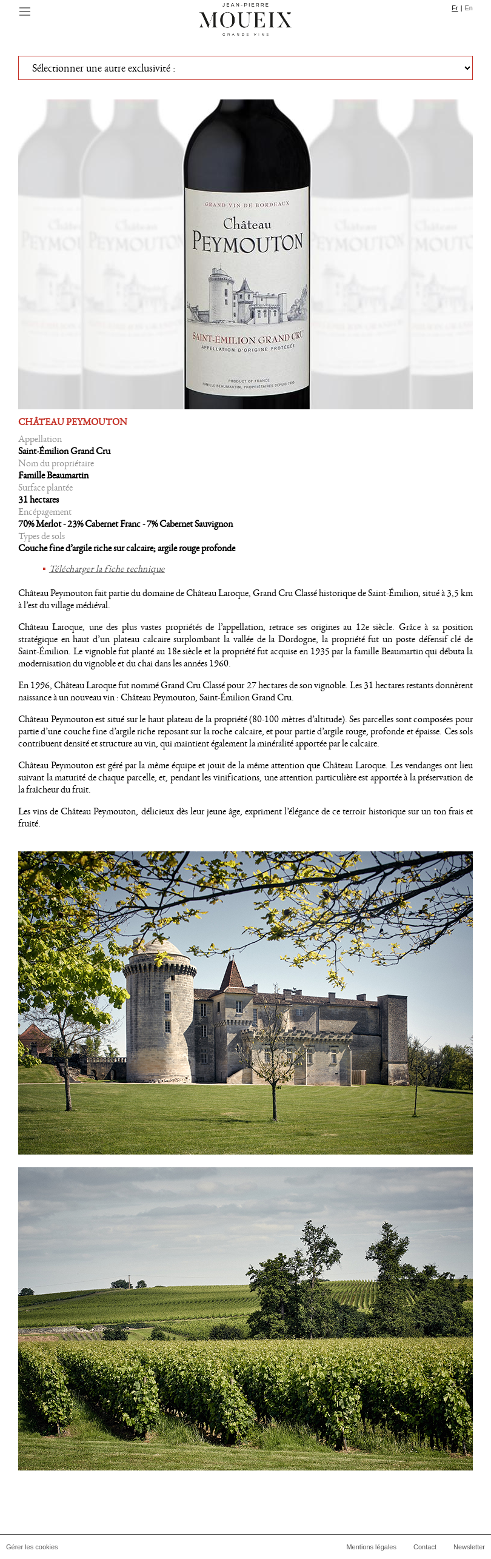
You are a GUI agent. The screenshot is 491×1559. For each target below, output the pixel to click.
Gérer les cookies (32, 1547)
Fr (455, 8)
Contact (424, 1547)
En (469, 8)
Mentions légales (371, 1547)
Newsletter (469, 1547)
